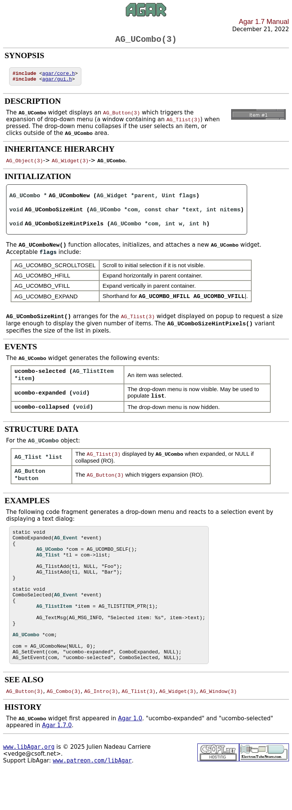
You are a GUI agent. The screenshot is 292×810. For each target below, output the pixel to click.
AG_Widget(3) (70, 164)
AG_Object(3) (24, 164)
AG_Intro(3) (101, 727)
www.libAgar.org (28, 783)
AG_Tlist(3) (183, 123)
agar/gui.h (57, 82)
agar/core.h (58, 76)
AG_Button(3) (121, 116)
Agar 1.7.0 (56, 761)
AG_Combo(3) (64, 727)
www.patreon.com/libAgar (92, 796)
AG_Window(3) (218, 727)
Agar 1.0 (130, 754)
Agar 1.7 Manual (264, 21)
